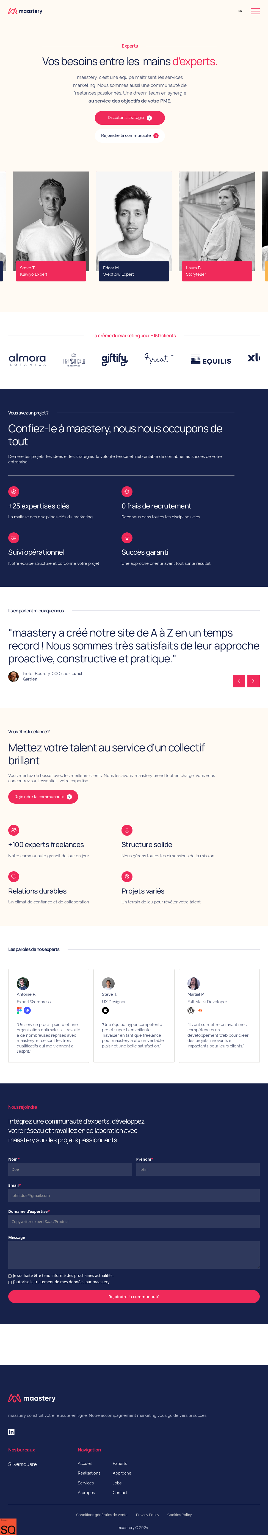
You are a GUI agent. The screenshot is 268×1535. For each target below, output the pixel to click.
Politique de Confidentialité (219, 1505)
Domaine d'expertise (29, 1211)
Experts (120, 1463)
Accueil (85, 1463)
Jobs (117, 1483)
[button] (240, 11)
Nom (14, 1159)
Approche (122, 1473)
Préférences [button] (19, 1522)
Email (14, 1185)
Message (16, 1237)
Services (86, 1483)
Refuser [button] (53, 1522)
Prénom (144, 1159)
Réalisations (89, 1473)
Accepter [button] (94, 1522)
